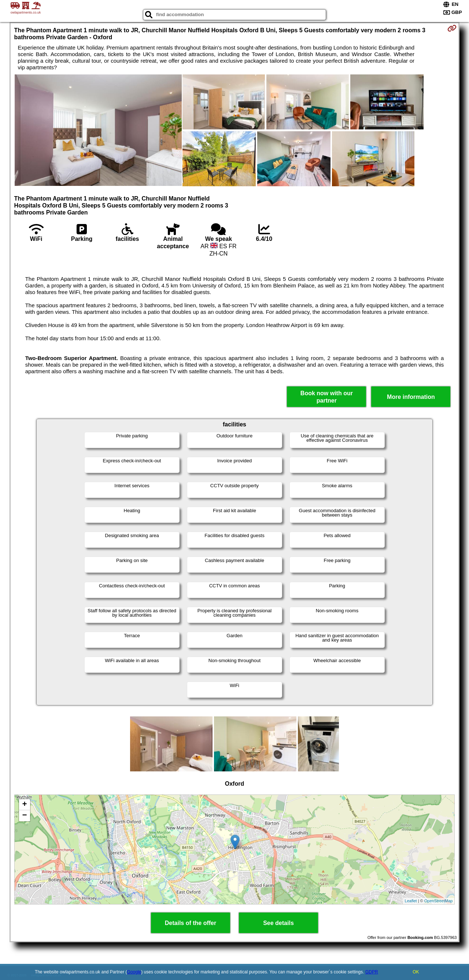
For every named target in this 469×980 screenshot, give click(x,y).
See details (278, 923)
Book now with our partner (326, 396)
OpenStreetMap (438, 901)
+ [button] (24, 804)
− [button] (24, 815)
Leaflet (411, 901)
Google (134, 972)
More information (411, 397)
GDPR (371, 972)
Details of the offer (190, 923)
